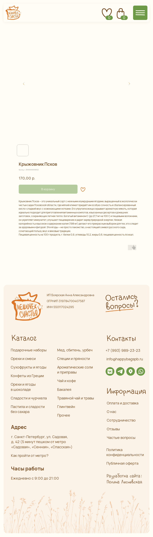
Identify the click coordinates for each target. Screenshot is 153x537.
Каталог (24, 338)
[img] (110, 371)
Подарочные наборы (29, 350)
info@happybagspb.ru (124, 359)
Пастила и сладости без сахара (28, 409)
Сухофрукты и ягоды (28, 367)
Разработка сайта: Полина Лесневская (124, 479)
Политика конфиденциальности (125, 452)
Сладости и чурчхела (29, 398)
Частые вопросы (121, 437)
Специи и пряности (73, 358)
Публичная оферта (122, 463)
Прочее (63, 415)
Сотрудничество (121, 420)
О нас (111, 411)
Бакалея (64, 389)
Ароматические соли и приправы (75, 369)
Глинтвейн (66, 406)
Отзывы (113, 429)
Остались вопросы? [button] (122, 301)
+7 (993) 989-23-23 (123, 350)
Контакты (121, 338)
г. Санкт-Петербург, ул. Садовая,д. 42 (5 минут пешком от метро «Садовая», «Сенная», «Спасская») (42, 441)
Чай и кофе (66, 380)
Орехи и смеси (23, 358)
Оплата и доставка (122, 403)
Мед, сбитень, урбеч (74, 350)
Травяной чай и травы (75, 398)
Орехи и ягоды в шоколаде (23, 387)
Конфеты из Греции (27, 375)
